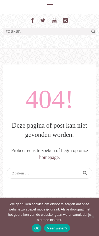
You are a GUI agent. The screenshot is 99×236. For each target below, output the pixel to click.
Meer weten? (57, 228)
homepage (49, 157)
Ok (36, 228)
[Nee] (92, 216)
